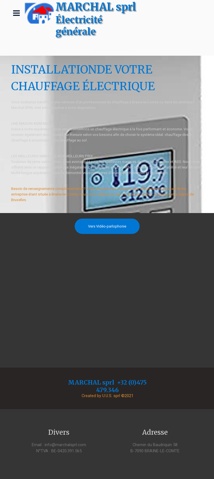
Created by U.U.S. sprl (101, 395)
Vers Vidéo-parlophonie (107, 226)
